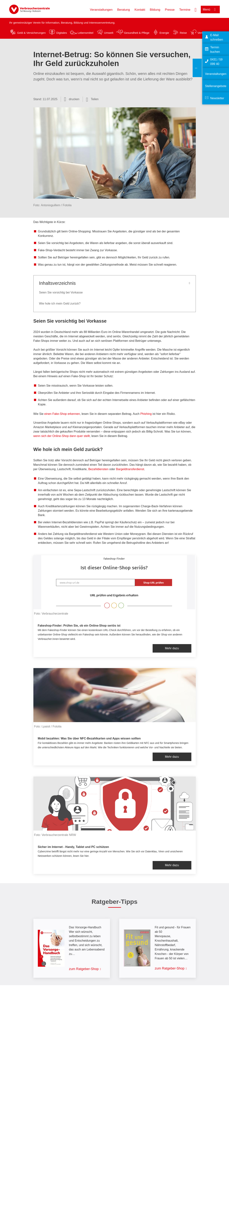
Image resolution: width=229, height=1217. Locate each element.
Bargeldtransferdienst (130, 469)
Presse (170, 9)
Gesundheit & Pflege (136, 32)
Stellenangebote (215, 86)
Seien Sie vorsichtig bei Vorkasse (61, 292)
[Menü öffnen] (210, 9)
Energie (164, 32)
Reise (183, 32)
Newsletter (217, 98)
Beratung (123, 9)
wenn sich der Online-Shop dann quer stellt (61, 436)
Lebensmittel (85, 32)
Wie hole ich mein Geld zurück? (60, 303)
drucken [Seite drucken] (74, 99)
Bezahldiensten (98, 469)
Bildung (155, 9)
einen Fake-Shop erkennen (62, 413)
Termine (184, 9)
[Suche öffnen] (196, 9)
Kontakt (140, 9)
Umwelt (108, 32)
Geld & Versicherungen (31, 32)
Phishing (146, 413)
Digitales (61, 32)
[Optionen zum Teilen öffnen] (92, 99)
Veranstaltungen (101, 9)
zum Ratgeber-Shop (84, 969)
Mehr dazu (172, 648)
